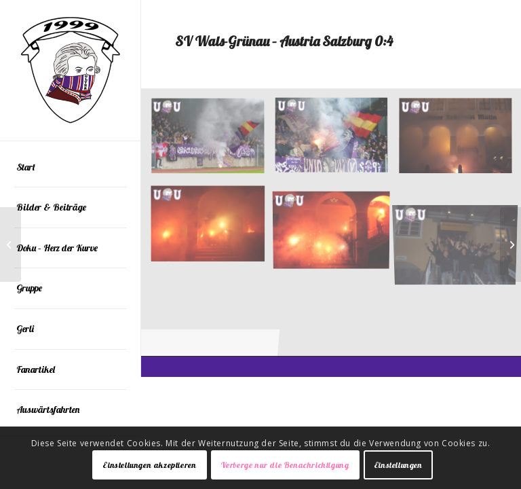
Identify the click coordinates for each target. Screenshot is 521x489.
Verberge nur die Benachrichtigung (285, 465)
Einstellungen (398, 465)
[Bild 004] (213, 227)
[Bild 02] (213, 142)
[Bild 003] (336, 227)
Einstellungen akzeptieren (149, 465)
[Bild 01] (336, 142)
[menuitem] (70, 167)
